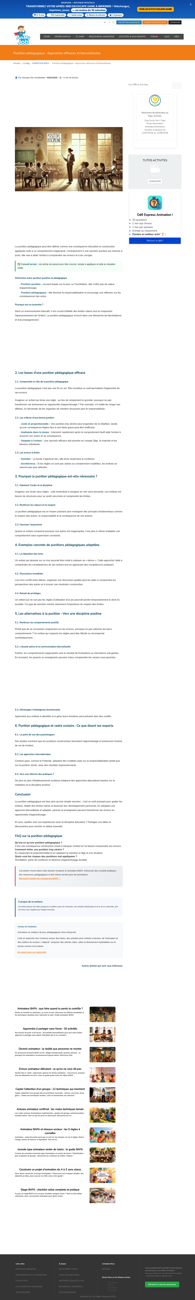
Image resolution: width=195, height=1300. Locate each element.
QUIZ (167, 36)
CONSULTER (155, 181)
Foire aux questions (69, 1275)
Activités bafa (23, 1292)
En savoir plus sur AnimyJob (32, 952)
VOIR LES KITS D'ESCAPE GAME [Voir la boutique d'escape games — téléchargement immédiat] (155, 9)
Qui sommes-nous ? (68, 1269)
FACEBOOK (113, 1282)
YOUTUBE (112, 1290)
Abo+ (177, 36)
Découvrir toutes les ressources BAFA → (40, 878)
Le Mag (26, 63)
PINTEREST (113, 1288)
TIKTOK (111, 1285)
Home (47, 36)
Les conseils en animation (29, 1286)
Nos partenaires (67, 1292)
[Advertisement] (69, 103)
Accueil (16, 63)
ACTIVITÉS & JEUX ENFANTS (132, 36)
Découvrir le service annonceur (162, 1284)
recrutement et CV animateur (31, 1275)
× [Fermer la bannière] (191, 4)
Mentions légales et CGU (71, 1281)
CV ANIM (80, 36)
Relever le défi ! (155, 240)
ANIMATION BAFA (40, 63)
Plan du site (22, 1281)
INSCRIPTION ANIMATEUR (129, 22)
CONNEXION (175, 22)
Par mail (106, 1269)
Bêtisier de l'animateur (71, 1286)
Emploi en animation (26, 1269)
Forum (155, 36)
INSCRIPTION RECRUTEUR (155, 22)
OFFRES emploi (63, 36)
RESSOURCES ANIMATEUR (101, 36)
